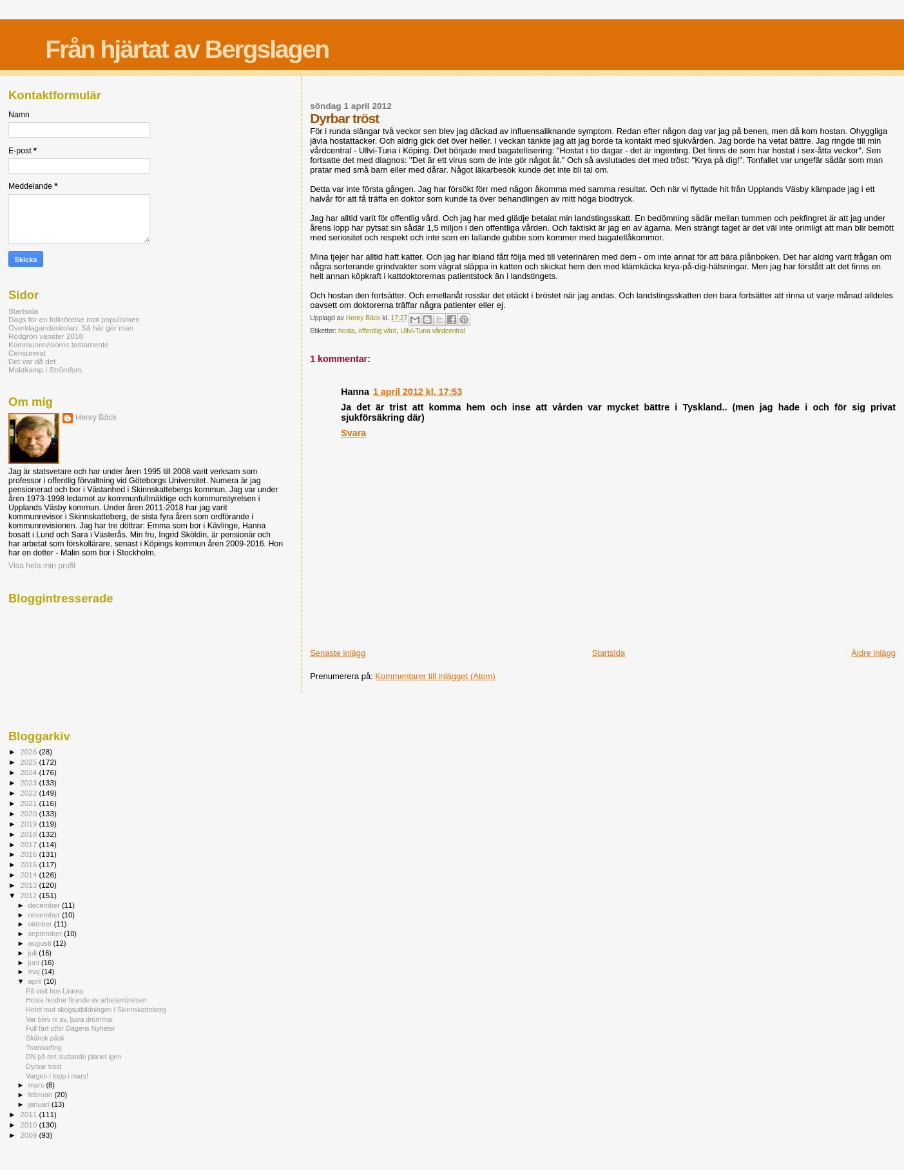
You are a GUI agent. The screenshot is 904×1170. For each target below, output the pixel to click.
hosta (346, 330)
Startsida (608, 653)
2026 (29, 751)
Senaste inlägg (337, 653)
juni (34, 962)
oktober (41, 924)
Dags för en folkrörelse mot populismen (74, 319)
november (45, 915)
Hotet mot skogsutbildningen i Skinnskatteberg (96, 1009)
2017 (29, 844)
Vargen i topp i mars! (57, 1076)
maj (35, 971)
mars (37, 1085)
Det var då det (32, 361)
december (45, 905)
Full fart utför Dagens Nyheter (70, 1028)
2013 (29, 885)
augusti (40, 943)
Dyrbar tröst (43, 1066)
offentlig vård (377, 330)
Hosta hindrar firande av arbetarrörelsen (86, 1000)
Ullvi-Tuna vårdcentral (432, 330)
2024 (29, 772)
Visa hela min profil (41, 565)
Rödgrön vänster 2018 (45, 336)
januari (40, 1104)
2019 (29, 824)
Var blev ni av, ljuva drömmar (69, 1019)
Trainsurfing (43, 1047)
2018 (29, 834)
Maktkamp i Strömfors (45, 369)
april (36, 981)
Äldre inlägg (873, 653)
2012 (29, 895)
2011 (29, 1114)
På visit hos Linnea (54, 991)
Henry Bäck (96, 417)
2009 (29, 1135)
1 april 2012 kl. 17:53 (417, 392)
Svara (353, 433)
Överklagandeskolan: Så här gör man (70, 327)
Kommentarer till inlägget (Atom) (435, 676)
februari (41, 1094)
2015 (29, 864)
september (46, 933)
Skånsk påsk (45, 1038)
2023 (29, 782)
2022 (29, 793)
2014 (29, 874)
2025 (29, 762)
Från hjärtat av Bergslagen (187, 49)
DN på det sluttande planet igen (73, 1056)
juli (33, 953)
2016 (29, 854)
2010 (29, 1124)
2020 (29, 813)
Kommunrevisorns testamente (58, 344)
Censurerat (27, 353)
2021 (29, 803)
